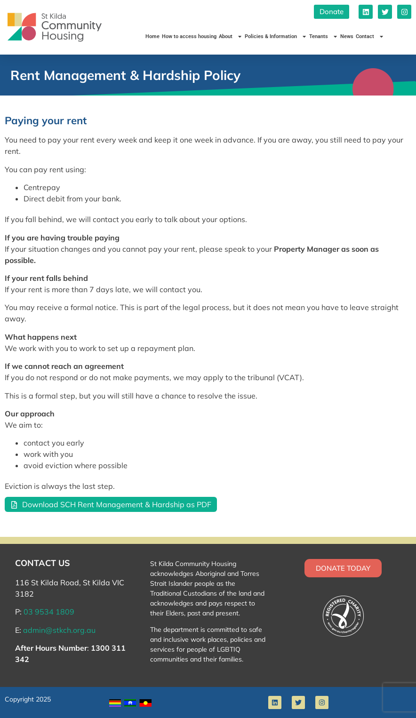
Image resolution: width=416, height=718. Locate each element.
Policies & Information (276, 36)
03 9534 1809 (49, 611)
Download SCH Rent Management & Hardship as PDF (116, 504)
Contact (370, 36)
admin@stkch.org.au (59, 630)
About (230, 36)
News (346, 36)
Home (152, 36)
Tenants (323, 36)
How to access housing (189, 36)
